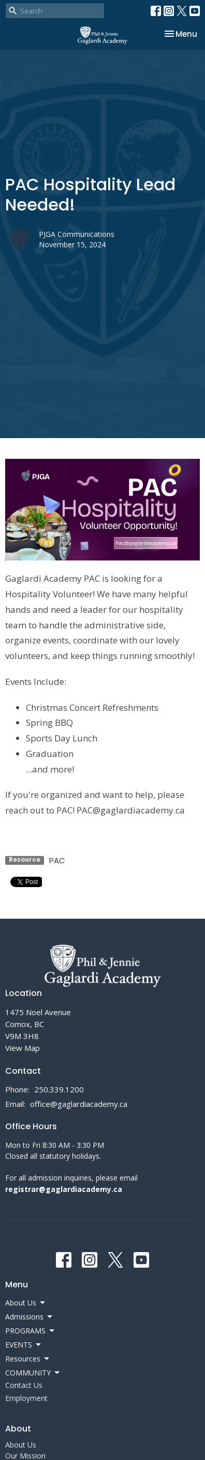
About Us (20, 1445)
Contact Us (23, 1385)
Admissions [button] (29, 1317)
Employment (26, 1398)
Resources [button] (28, 1359)
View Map (22, 1048)
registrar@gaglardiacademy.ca (63, 1189)
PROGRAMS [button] (30, 1331)
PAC (57, 860)
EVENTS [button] (23, 1345)
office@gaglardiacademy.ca (78, 1104)
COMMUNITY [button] (33, 1373)
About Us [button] (26, 1303)
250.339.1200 (59, 1089)
